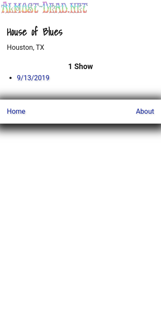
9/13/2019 (33, 78)
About (145, 111)
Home (16, 111)
